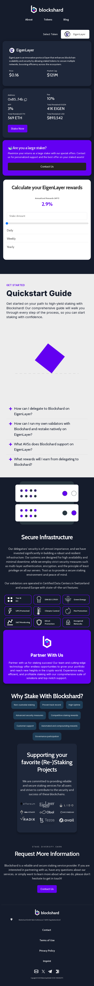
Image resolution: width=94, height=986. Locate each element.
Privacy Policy (47, 950)
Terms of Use (47, 940)
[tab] (47, 411)
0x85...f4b (15, 99)
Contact (46, 929)
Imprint (47, 961)
